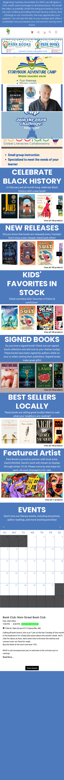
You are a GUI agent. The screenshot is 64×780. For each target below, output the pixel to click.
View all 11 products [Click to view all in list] (54, 500)
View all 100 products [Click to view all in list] (53, 221)
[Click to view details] (9, 206)
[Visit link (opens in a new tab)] (32, 70)
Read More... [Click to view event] (8, 657)
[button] (32, 33)
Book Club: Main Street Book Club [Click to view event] (24, 617)
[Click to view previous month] (3, 527)
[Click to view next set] (59, 207)
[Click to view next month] (60, 527)
